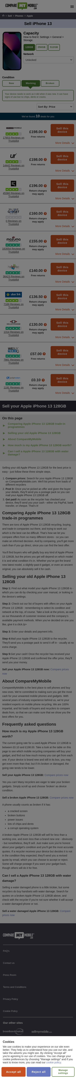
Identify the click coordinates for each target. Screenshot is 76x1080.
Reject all (39, 1071)
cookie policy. (54, 1062)
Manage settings (63, 1071)
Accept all (13, 1071)
